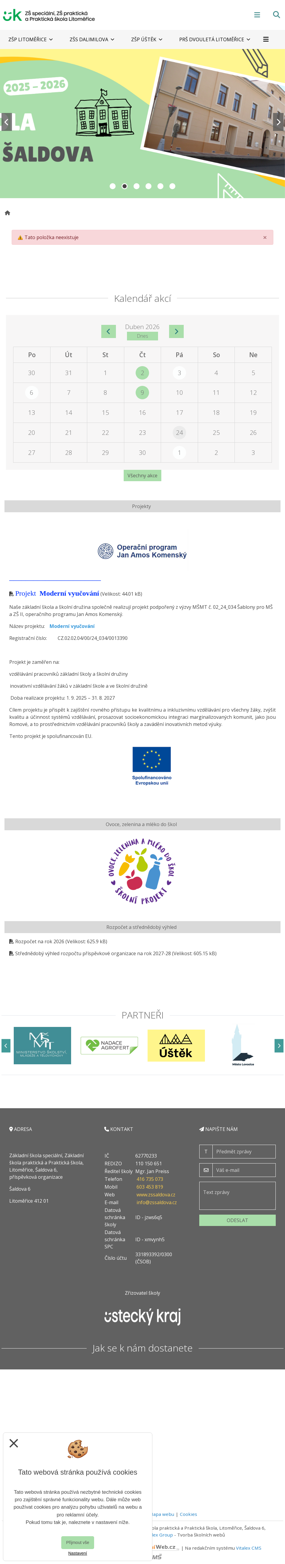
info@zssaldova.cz (157, 1202)
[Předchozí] (5, 1045)
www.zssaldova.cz (156, 1194)
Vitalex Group (158, 1535)
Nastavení (77, 1553)
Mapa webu (161, 1514)
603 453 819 (150, 1187)
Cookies (188, 1514)
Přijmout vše (77, 1542)
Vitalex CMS (248, 1548)
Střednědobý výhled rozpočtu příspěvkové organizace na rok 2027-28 (93, 953)
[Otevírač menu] (257, 14)
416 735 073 (150, 1179)
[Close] (265, 237)
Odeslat (237, 1220)
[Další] (279, 1045)
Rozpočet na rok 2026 (39, 941)
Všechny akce (142, 475)
